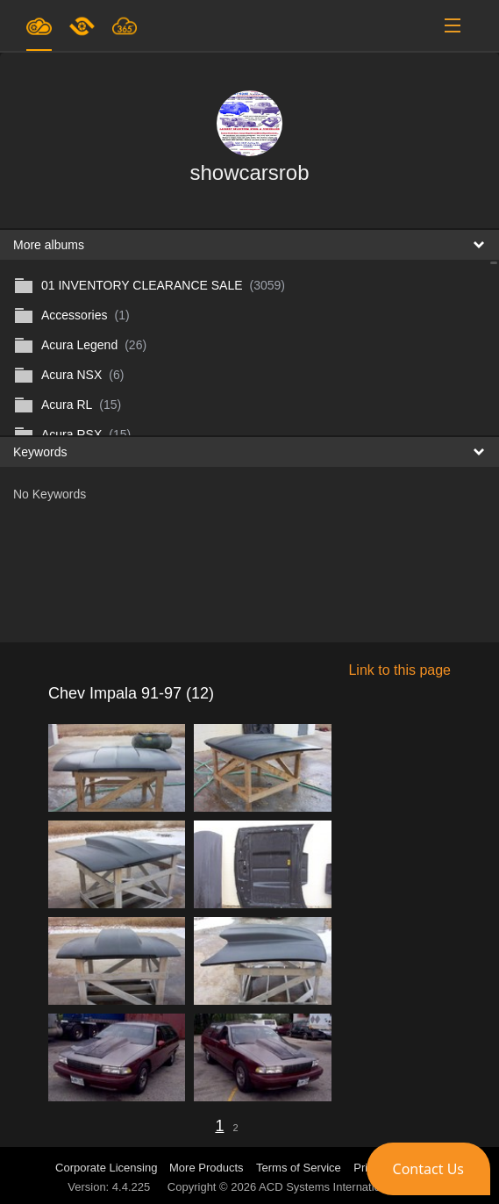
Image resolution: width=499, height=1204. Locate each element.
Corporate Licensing (107, 1167)
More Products (206, 1167)
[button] (428, 1169)
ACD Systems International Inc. (338, 1186)
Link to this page (399, 670)
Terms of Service (298, 1167)
